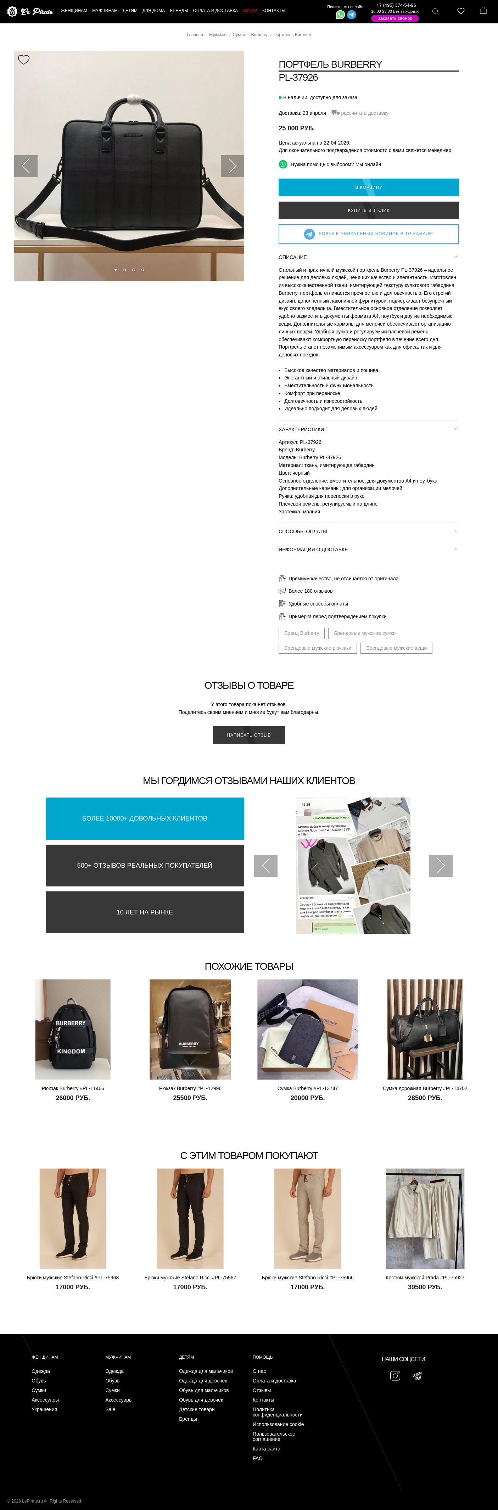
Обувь (39, 1381)
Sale (110, 1409)
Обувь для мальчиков (204, 1390)
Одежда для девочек (203, 1381)
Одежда (41, 1371)
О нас (259, 1371)
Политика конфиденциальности (278, 1412)
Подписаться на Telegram (81, 1494)
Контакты (263, 1400)
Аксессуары (45, 1400)
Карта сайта (266, 1449)
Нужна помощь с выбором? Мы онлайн (330, 164)
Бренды (188, 1419)
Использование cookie (278, 1424)
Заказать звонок (395, 18)
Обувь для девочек (201, 1400)
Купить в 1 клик (369, 210)
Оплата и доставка (274, 1381)
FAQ (258, 1458)
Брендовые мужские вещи (396, 648)
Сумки (39, 1390)
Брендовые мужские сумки (365, 633)
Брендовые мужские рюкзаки (317, 648)
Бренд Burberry (301, 633)
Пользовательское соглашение (274, 1436)
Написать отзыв (249, 735)
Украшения (44, 1409)
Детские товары (197, 1409)
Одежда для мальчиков (206, 1371)
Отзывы (262, 1390)
